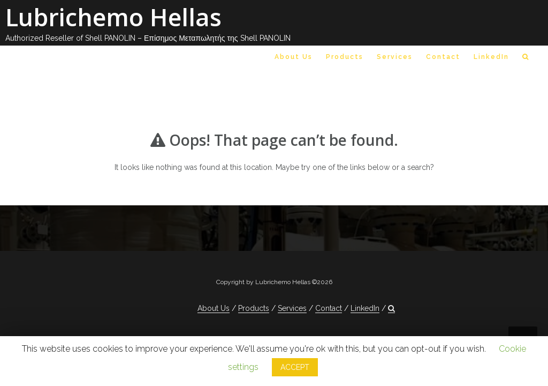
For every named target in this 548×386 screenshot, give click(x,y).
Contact (443, 57)
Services (395, 57)
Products (344, 57)
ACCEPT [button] (294, 367)
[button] (525, 59)
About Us (294, 57)
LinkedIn (491, 57)
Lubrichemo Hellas (113, 17)
